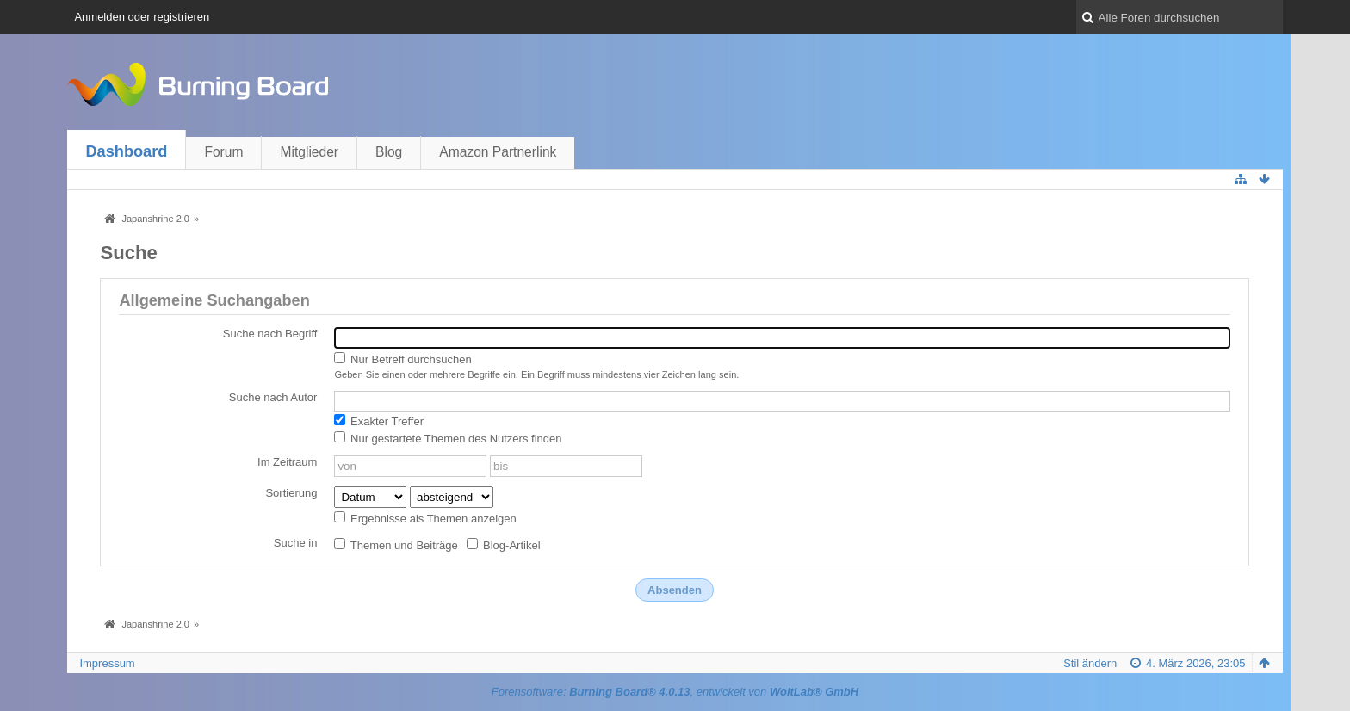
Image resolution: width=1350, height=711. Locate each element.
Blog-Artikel (503, 545)
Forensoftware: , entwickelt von (675, 691)
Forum (223, 152)
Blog (388, 152)
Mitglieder (309, 152)
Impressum (106, 663)
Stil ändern (1090, 663)
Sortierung (291, 492)
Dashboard (126, 151)
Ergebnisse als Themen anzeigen (425, 518)
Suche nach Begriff (270, 333)
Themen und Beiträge (395, 545)
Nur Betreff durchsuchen (402, 359)
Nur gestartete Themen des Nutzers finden (447, 438)
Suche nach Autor (273, 397)
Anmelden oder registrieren (141, 16)
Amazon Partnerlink (497, 152)
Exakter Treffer (379, 421)
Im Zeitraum (287, 461)
